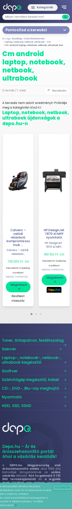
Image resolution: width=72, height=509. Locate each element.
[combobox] (32, 17)
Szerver (9, 349)
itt (39, 107)
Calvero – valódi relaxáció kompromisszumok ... (18, 237)
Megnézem (19, 287)
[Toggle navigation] (64, 7)
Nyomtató (12, 397)
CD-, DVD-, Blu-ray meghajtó (30, 388)
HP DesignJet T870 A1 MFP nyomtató (54, 234)
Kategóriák (42, 7)
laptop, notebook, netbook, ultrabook (29, 276)
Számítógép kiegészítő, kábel (30, 379)
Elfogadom (62, 487)
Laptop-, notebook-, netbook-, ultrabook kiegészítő (32, 360)
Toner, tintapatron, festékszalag (33, 340)
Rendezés (56, 90)
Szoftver (10, 371)
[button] (31, 314)
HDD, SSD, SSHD (16, 405)
